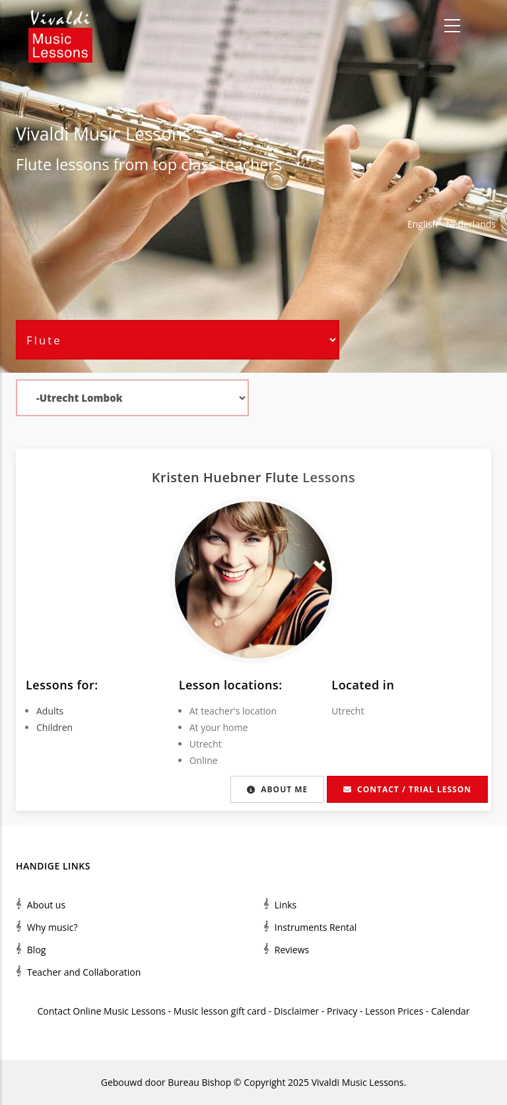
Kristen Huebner (208, 477)
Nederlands (471, 224)
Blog (36, 949)
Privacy (342, 1011)
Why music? (52, 927)
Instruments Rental (316, 927)
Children (54, 727)
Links (285, 905)
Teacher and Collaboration (84, 972)
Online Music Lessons (119, 1011)
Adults (49, 711)
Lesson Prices (395, 1011)
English (422, 224)
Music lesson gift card (220, 1011)
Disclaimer (296, 1011)
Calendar (450, 1011)
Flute (33, 164)
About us (46, 905)
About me (277, 789)
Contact (53, 1011)
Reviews (292, 949)
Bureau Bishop (199, 1082)
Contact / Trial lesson (407, 789)
